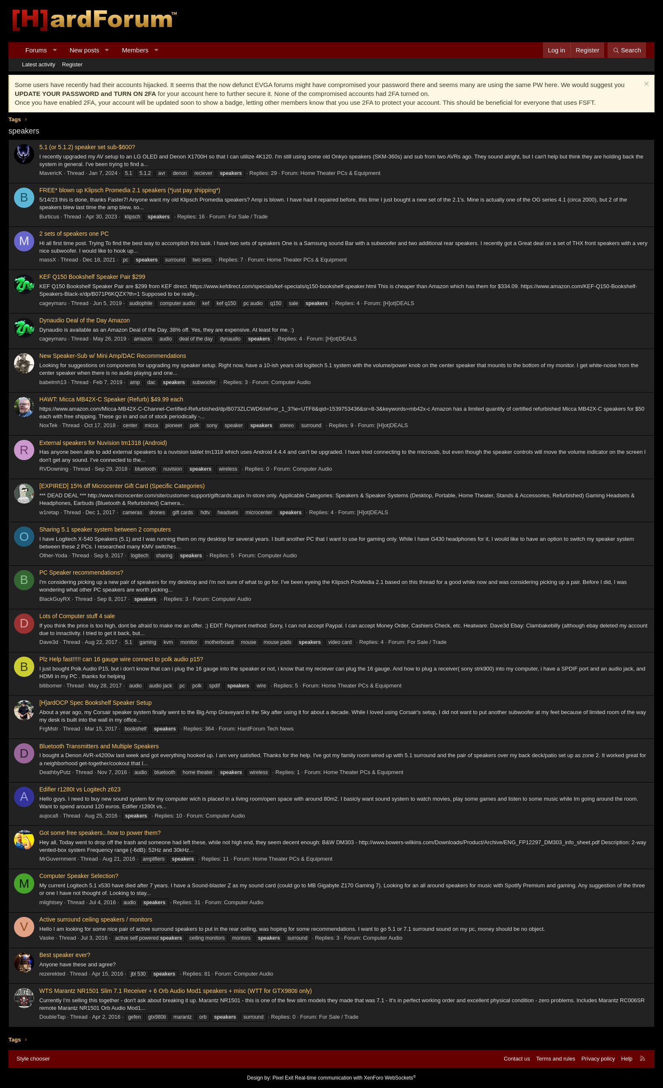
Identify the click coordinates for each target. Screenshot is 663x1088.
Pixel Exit (282, 1078)
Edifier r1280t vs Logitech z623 (80, 789)
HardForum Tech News (266, 728)
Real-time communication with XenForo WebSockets (355, 1078)
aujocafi (48, 816)
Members (135, 50)
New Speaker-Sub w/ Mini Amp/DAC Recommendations (112, 355)
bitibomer (50, 685)
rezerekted (52, 974)
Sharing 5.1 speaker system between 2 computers (105, 529)
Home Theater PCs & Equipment (341, 173)
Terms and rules (555, 1058)
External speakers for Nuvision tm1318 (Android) (103, 442)
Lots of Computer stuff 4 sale (77, 616)
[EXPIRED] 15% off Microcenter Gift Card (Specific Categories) (122, 486)
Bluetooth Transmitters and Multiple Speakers (99, 746)
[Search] (627, 50)
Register (72, 64)
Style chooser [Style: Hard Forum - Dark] (33, 1058)
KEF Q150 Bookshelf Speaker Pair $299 (92, 276)
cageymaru (52, 303)
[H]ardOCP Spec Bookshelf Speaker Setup (95, 702)
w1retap (49, 512)
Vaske (46, 938)
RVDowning (53, 469)
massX (47, 259)
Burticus (49, 216)
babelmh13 (52, 382)
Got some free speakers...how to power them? (100, 832)
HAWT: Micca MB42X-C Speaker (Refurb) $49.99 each (111, 399)
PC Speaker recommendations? (81, 572)
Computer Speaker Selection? (78, 876)
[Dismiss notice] (645, 84)
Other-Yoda (53, 555)
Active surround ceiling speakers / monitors (95, 919)
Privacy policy (598, 1058)
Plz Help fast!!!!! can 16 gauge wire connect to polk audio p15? (121, 659)
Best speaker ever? (64, 955)
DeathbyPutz (55, 772)
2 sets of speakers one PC (74, 233)
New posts (84, 50)
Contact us (517, 1058)
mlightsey (51, 902)
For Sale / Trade (248, 216)
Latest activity (38, 64)
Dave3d (48, 642)
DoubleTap (52, 1017)
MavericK (50, 173)
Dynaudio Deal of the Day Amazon (84, 320)
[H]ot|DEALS (398, 303)
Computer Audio (291, 382)
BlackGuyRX (55, 599)
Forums (36, 50)
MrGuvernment (57, 859)
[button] (54, 50)
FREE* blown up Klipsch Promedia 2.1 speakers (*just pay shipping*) (129, 190)
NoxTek (48, 425)
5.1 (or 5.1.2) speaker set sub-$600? (87, 147)
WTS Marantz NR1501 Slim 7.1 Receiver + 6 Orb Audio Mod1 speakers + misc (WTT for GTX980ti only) (175, 990)
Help (627, 1058)
